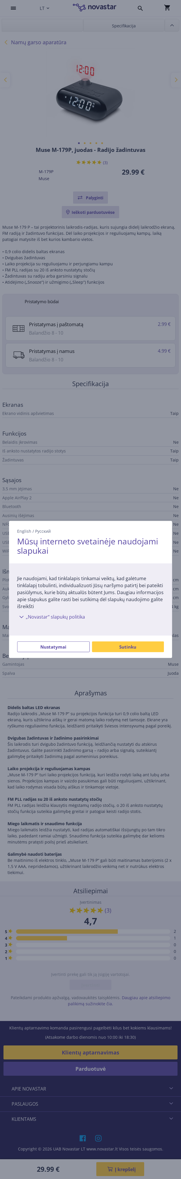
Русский (43, 531)
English (24, 531)
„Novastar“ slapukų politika (51, 617)
